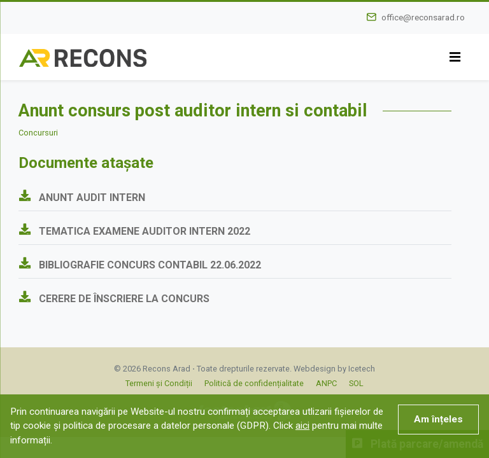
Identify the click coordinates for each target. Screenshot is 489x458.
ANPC (326, 383)
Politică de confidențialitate (254, 383)
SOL (356, 383)
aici (302, 425)
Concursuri (38, 132)
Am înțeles (438, 419)
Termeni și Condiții (158, 383)
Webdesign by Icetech (334, 368)
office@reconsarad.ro (423, 17)
